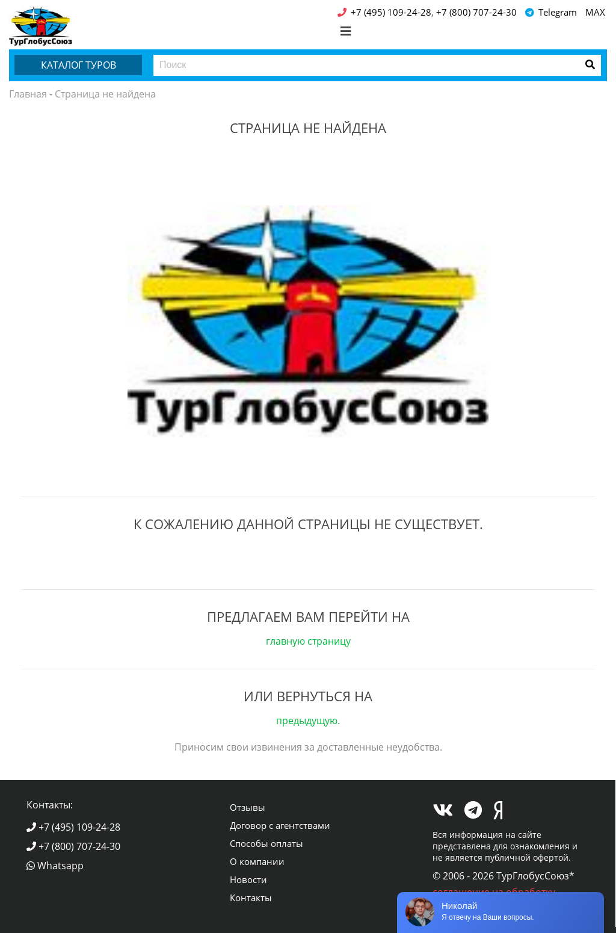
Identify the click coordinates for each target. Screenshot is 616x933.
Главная (28, 94)
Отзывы (247, 807)
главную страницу (308, 641)
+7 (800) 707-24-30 (73, 846)
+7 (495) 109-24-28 (73, 827)
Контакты (251, 897)
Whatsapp (55, 865)
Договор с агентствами (280, 825)
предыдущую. (308, 720)
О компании (257, 861)
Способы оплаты (266, 843)
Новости (248, 879)
